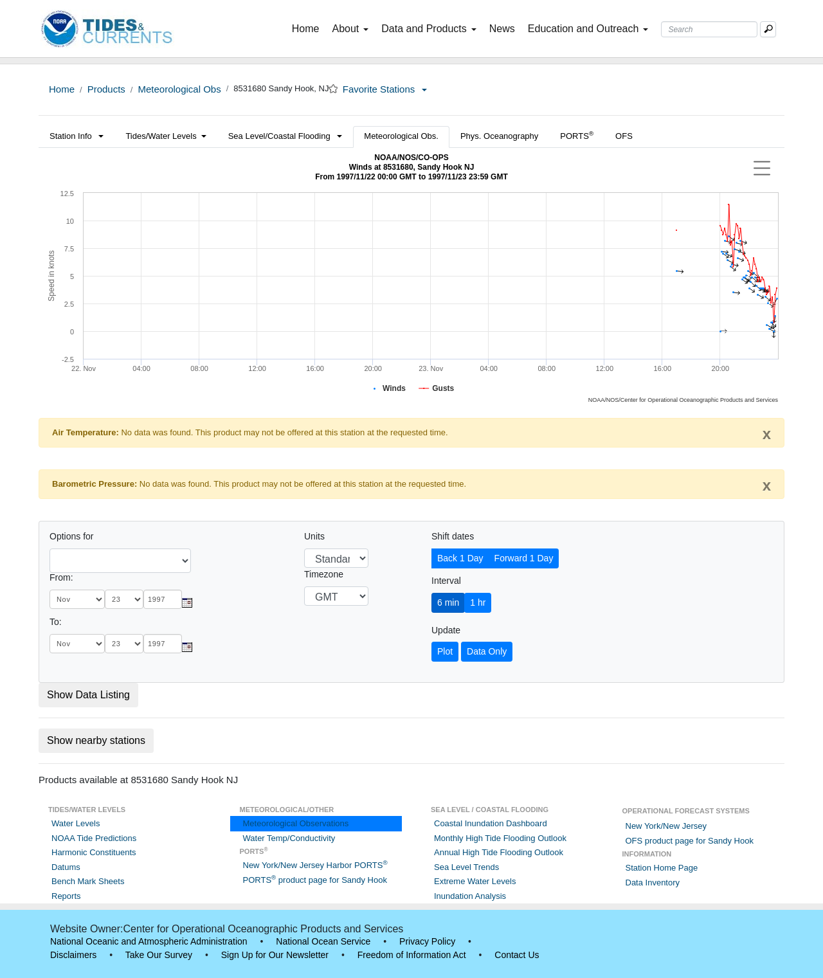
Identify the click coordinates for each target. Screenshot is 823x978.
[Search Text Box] (709, 29)
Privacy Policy (427, 941)
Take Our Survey (158, 955)
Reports (66, 896)
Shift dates (452, 536)
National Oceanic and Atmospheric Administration (149, 941)
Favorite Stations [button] (385, 89)
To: (56, 622)
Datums (65, 867)
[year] (162, 599)
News (502, 28)
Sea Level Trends (466, 867)
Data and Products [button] (428, 28)
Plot (445, 651)
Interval (446, 580)
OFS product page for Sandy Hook (690, 841)
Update (445, 630)
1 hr (477, 602)
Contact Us (516, 955)
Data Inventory (653, 882)
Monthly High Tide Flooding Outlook (500, 838)
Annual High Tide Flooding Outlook (498, 852)
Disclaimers (73, 955)
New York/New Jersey (666, 826)
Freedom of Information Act (411, 955)
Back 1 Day (460, 558)
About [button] (350, 28)
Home (308, 27)
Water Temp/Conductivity (289, 838)
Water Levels (75, 823)
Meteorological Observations (296, 823)
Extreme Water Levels (475, 881)
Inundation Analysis (470, 896)
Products (106, 89)
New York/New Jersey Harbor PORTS (315, 865)
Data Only (487, 651)
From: (61, 577)
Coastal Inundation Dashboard (490, 823)
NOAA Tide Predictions (93, 838)
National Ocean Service (323, 941)
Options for (71, 536)
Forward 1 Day (524, 558)
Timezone (323, 574)
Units (314, 536)
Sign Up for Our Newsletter (275, 955)
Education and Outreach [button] (588, 28)
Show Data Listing (88, 694)
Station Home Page (662, 868)
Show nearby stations (96, 740)
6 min (448, 602)
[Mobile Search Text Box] (768, 29)
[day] (124, 599)
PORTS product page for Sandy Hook (315, 880)
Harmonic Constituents (93, 852)
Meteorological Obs (179, 89)
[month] (77, 599)
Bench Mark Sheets (87, 881)
